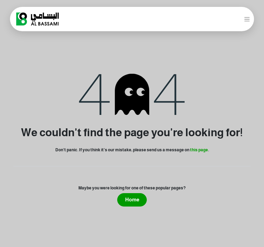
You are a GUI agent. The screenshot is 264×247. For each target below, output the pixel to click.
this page (199, 150)
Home (132, 199)
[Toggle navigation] (247, 19)
